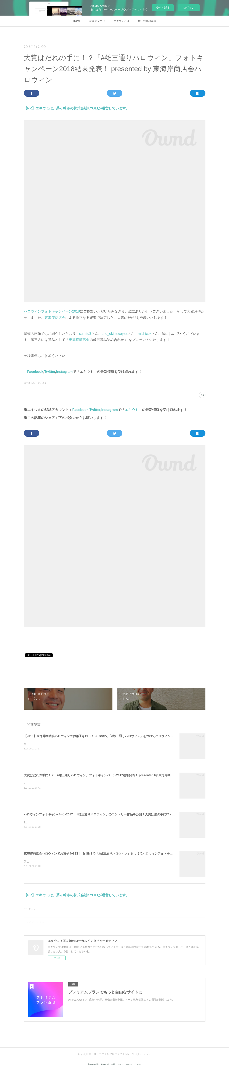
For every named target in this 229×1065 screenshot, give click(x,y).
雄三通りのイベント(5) (35, 383)
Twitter (49, 372)
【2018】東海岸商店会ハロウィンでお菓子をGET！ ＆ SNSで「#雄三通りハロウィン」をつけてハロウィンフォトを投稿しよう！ (112, 736)
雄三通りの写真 (147, 20)
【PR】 (29, 108)
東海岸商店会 (55, 317)
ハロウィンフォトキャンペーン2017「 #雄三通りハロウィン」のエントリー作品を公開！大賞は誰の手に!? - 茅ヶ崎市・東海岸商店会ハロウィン (122, 814)
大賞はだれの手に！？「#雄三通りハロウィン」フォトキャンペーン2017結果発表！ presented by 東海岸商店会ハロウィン (108, 775)
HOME (77, 20)
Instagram (64, 372)
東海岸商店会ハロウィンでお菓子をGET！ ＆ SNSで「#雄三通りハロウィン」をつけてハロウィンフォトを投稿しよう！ (106, 853)
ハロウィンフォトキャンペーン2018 (52, 311)
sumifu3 (85, 333)
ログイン (188, 7)
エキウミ (132, 410)
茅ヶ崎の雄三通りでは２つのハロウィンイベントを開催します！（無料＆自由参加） (73, 744)
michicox (144, 333)
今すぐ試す (163, 7)
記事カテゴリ (97, 20)
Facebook (35, 372)
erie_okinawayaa (115, 333)
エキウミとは (121, 20)
